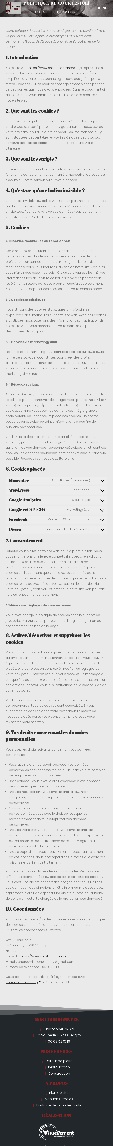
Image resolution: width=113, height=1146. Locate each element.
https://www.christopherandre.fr (53, 68)
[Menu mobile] (100, 8)
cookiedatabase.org (22, 982)
